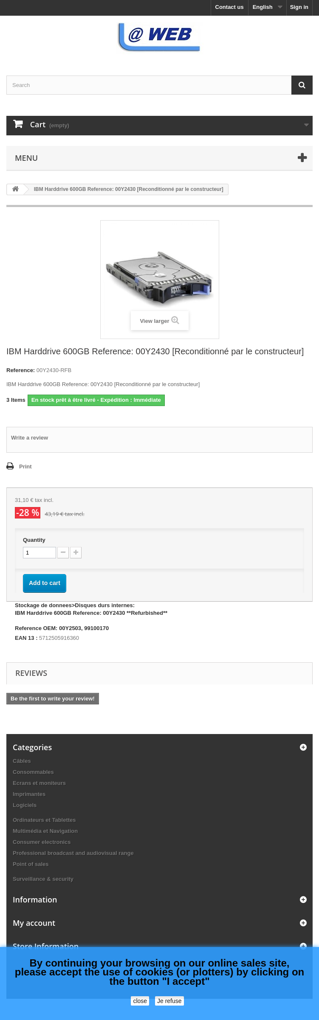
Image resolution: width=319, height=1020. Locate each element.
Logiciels (25, 805)
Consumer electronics (42, 842)
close (140, 1001)
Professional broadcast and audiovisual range (73, 853)
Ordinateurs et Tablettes (44, 820)
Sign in (299, 7)
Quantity (34, 540)
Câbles (22, 761)
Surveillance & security (43, 879)
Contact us (229, 7)
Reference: (20, 370)
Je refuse (169, 1001)
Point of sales (31, 864)
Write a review (29, 437)
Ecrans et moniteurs (39, 783)
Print (25, 466)
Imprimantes (29, 794)
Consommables (33, 772)
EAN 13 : (26, 638)
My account (34, 923)
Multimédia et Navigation (45, 831)
